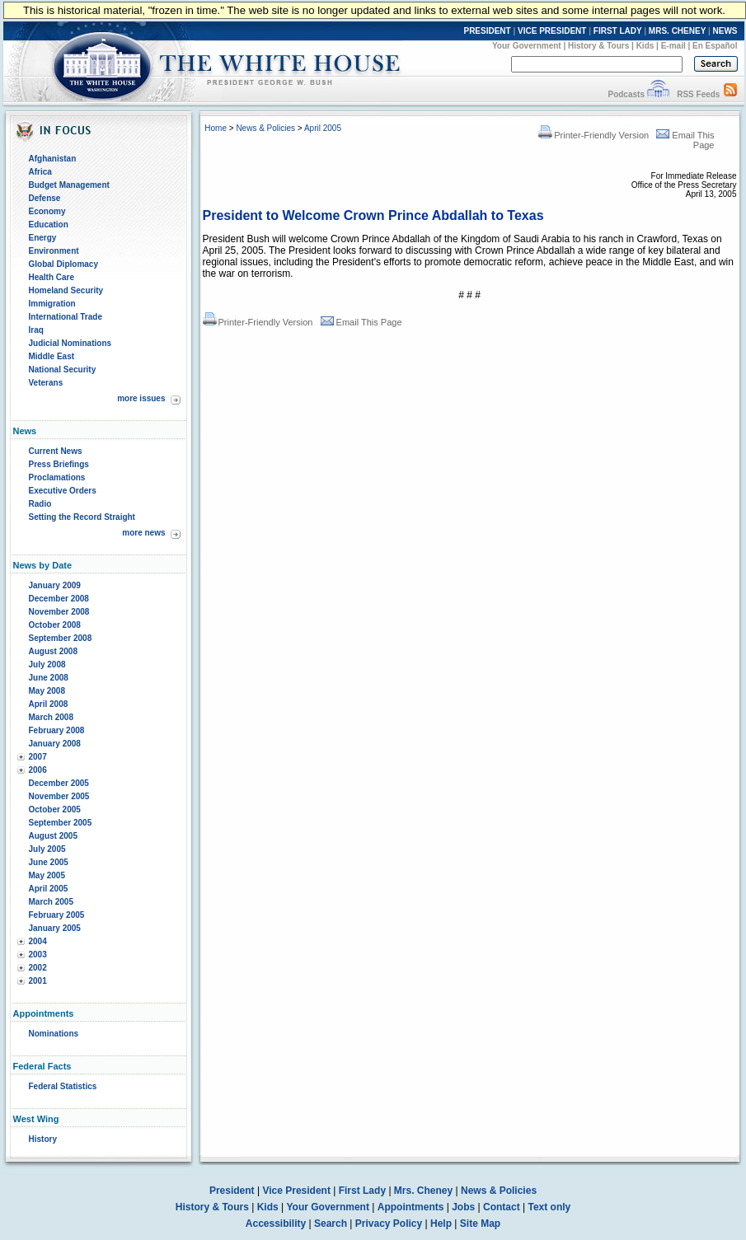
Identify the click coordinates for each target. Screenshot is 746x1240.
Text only (549, 1207)
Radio (40, 503)
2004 (38, 941)
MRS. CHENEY (677, 30)
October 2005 (55, 809)
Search (330, 1223)
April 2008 (48, 704)
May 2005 (47, 875)
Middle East (52, 356)
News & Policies (265, 128)
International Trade (65, 316)
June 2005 (48, 862)
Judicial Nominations (70, 343)
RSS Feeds (698, 94)
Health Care (52, 277)
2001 (38, 980)
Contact (501, 1207)
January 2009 (55, 585)
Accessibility (276, 1223)
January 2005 (55, 928)
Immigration (52, 303)
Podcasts (626, 94)
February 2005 (57, 914)
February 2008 (57, 730)
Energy (43, 237)
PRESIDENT (486, 30)
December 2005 (59, 783)
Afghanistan (53, 158)
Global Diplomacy (63, 264)
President (232, 1190)
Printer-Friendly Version (593, 135)
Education (48, 224)
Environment (54, 250)
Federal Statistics (63, 1086)
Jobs (463, 1207)
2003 (38, 954)
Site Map (480, 1223)
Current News (55, 451)
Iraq (36, 330)
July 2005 (47, 849)
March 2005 (51, 901)
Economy (47, 211)
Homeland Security (66, 290)
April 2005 (48, 888)
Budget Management (69, 185)
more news (143, 532)
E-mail (673, 45)
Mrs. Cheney (423, 1190)
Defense (45, 198)
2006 (38, 769)
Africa (40, 171)
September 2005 (60, 822)
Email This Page (361, 322)
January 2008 (55, 743)
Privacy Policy (388, 1223)
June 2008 (48, 677)
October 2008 (55, 624)
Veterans (46, 382)
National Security (62, 369)
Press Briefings (59, 464)
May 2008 (47, 690)
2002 (38, 967)
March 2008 (51, 717)
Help (441, 1223)
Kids (645, 45)
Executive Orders (62, 490)
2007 (38, 756)
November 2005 (59, 796)
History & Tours (598, 45)
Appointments (411, 1207)
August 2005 (53, 835)
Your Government (526, 45)
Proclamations (57, 477)
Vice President (296, 1190)
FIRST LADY (618, 30)
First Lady (362, 1190)
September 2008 (60, 638)
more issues (141, 398)
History (43, 1139)
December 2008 (59, 598)
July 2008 (47, 664)
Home (215, 128)
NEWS (725, 30)
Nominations (54, 1033)
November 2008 (59, 611)
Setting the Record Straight (82, 517)
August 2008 (53, 651)
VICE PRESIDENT (552, 30)
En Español (714, 45)
